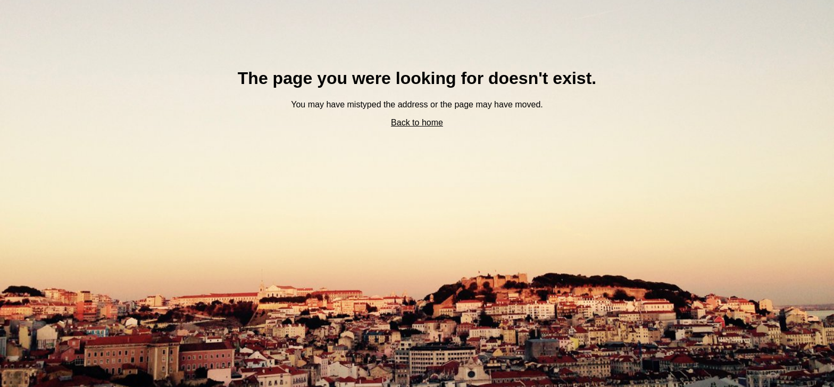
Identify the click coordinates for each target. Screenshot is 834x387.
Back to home (417, 122)
